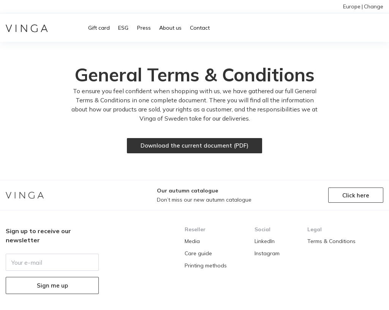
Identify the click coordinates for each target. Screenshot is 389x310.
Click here (355, 195)
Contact (200, 27)
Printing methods (206, 265)
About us (170, 27)
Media (192, 241)
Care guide (198, 253)
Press (144, 27)
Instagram (267, 253)
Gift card (99, 27)
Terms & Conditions (331, 241)
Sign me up (52, 285)
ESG (123, 27)
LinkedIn (265, 241)
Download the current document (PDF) (194, 145)
